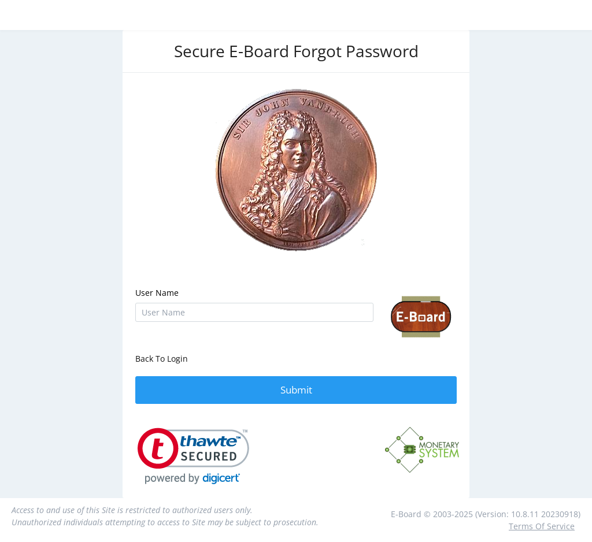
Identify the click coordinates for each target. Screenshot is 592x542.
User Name (157, 293)
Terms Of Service (542, 526)
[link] (193, 456)
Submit (296, 389)
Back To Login (161, 358)
